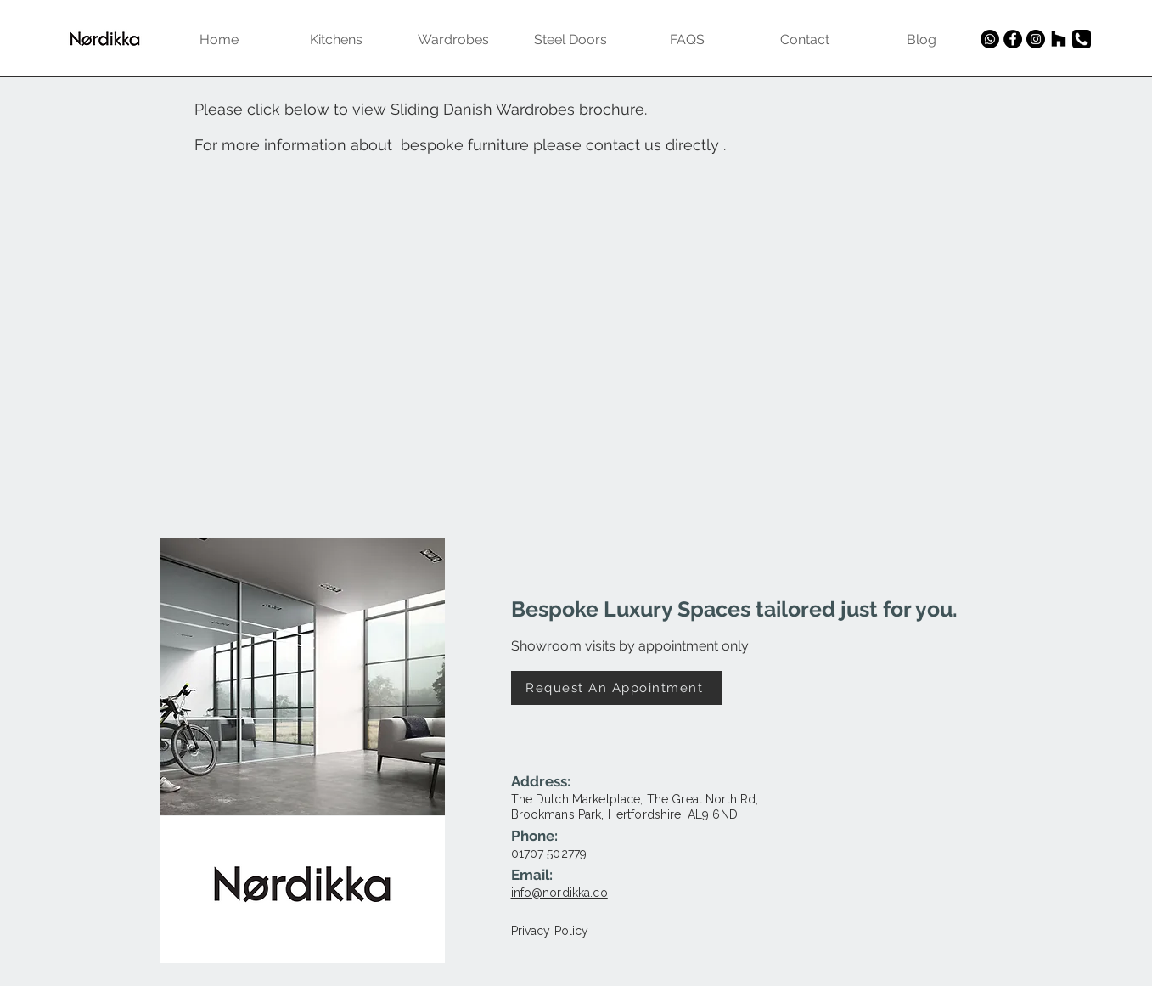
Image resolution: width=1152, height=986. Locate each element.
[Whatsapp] (990, 39)
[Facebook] (1012, 39)
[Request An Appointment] (616, 688)
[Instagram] (1035, 39)
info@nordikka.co (559, 892)
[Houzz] (1058, 39)
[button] (302, 676)
